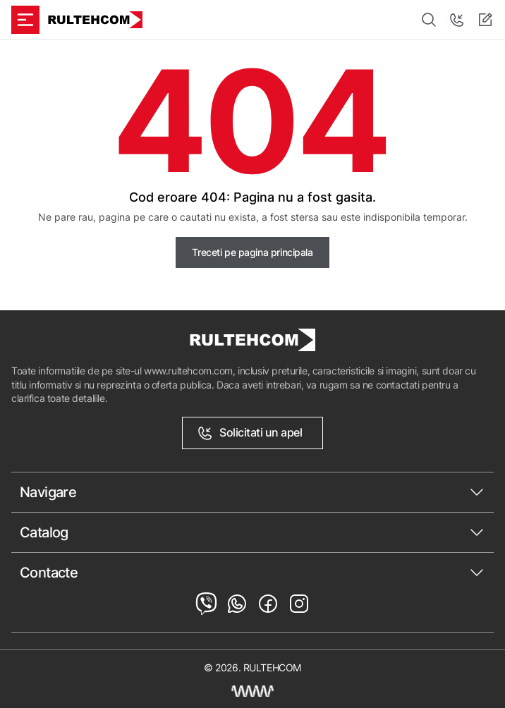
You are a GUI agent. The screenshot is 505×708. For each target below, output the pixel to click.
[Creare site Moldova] (252, 691)
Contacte (49, 572)
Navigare (48, 492)
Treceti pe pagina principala (252, 252)
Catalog (44, 532)
